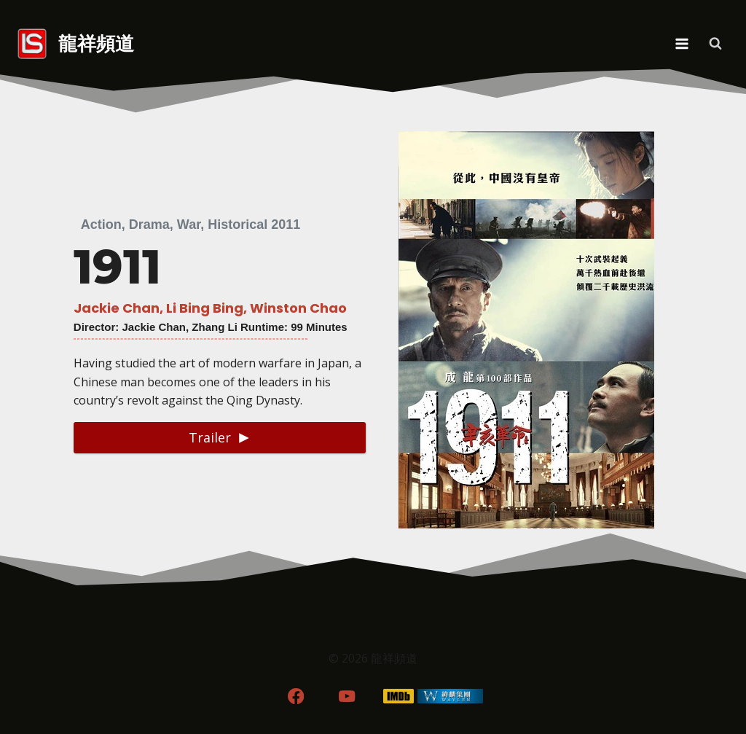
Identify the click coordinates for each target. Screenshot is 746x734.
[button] (220, 437)
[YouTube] (347, 696)
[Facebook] (295, 696)
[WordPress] (450, 696)
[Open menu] (681, 43)
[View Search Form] (715, 44)
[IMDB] (398, 696)
